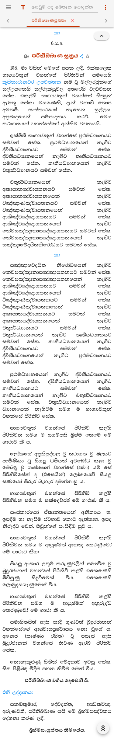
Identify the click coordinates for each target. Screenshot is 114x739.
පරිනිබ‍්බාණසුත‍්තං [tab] (58, 21)
